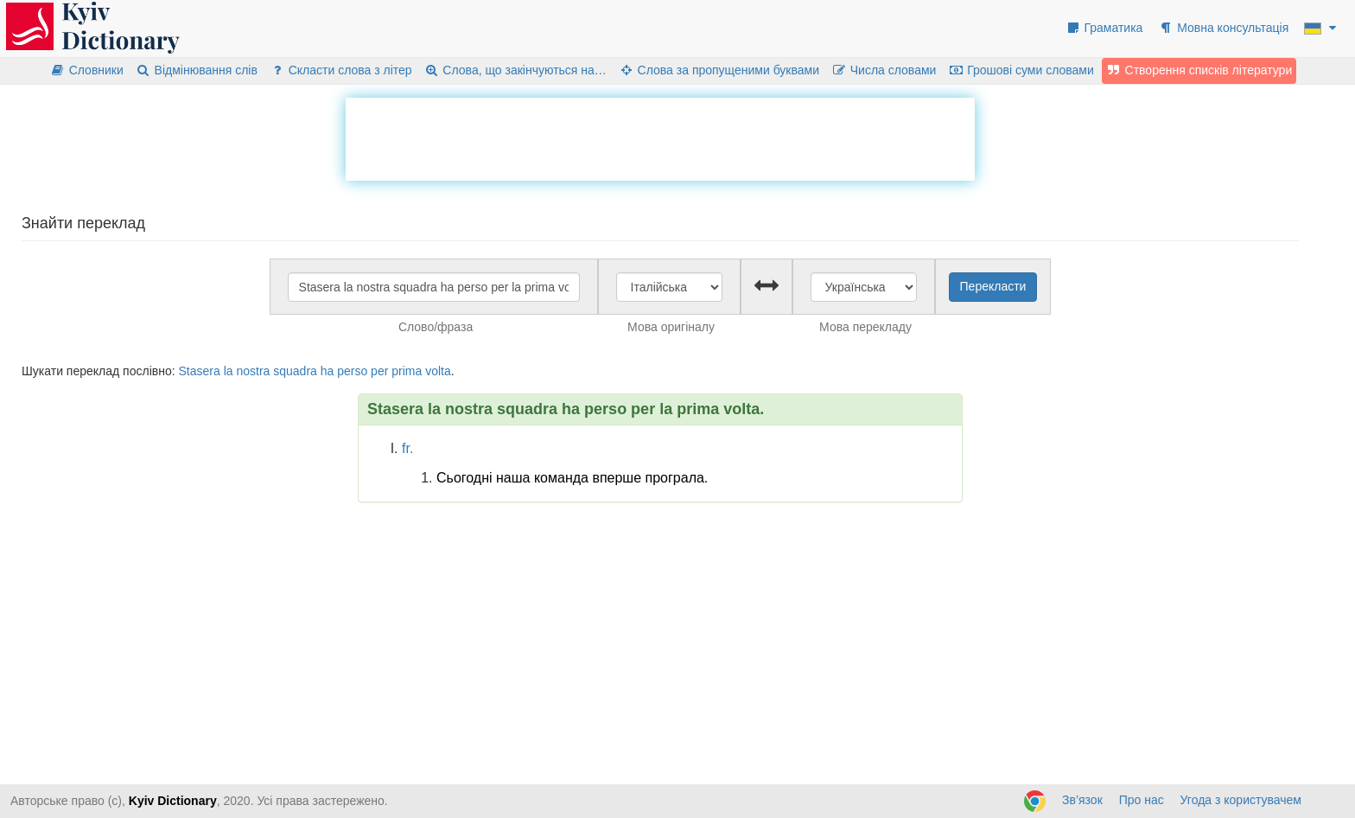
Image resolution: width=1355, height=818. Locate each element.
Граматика (1104, 28)
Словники (87, 70)
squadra (295, 371)
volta (438, 371)
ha (327, 371)
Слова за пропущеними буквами (719, 70)
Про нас (1141, 800)
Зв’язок (1082, 800)
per (379, 371)
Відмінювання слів (197, 70)
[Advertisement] (660, 137)
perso (352, 371)
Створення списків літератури (1199, 70)
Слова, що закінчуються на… (515, 70)
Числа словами (884, 70)
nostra (253, 371)
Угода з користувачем (1240, 800)
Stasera (198, 371)
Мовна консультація (1223, 28)
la (228, 371)
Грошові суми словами (1021, 70)
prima (406, 371)
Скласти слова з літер (341, 70)
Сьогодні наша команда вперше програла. (572, 477)
